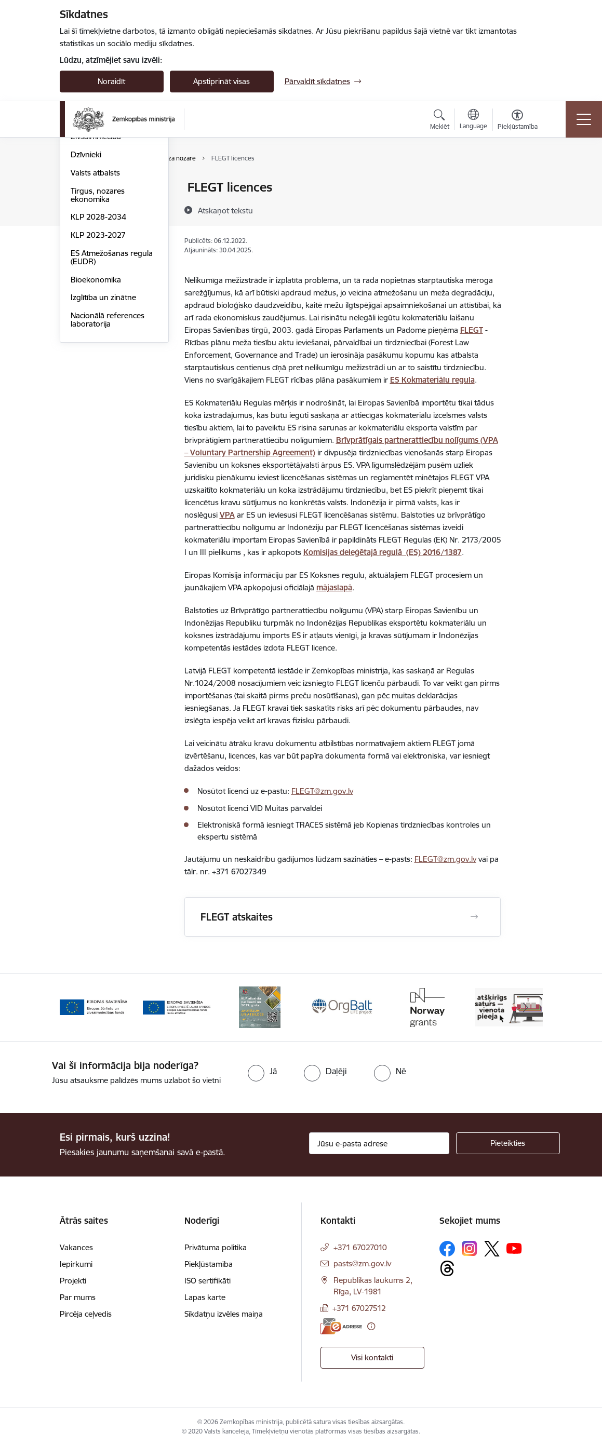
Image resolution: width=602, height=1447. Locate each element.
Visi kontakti (372, 1357)
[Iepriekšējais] (77, 1007)
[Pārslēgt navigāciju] (584, 119)
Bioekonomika (96, 403)
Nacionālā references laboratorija (107, 443)
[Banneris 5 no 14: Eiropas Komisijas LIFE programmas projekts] (426, 1006)
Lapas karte (204, 1297)
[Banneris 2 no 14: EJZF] (176, 1006)
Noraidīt (111, 81)
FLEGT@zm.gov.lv (322, 791)
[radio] (262, 1071)
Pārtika (83, 224)
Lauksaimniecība (99, 188)
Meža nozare (93, 242)
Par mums (78, 1297)
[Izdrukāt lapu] (528, 183)
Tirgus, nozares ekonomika (98, 318)
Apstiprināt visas (221, 81)
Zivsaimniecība (96, 260)
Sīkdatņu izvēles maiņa (223, 1314)
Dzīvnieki (86, 278)
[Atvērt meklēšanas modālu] (439, 121)
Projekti (73, 1281)
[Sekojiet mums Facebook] (447, 1248)
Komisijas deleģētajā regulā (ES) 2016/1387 (382, 552)
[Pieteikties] (508, 1143)
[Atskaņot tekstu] (225, 210)
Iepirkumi (76, 1264)
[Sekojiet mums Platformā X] (492, 1248)
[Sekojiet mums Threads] (447, 1268)
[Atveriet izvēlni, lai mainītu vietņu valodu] (473, 120)
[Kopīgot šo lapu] (528, 209)
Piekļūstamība (208, 1264)
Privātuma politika (215, 1247)
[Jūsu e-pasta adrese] (379, 1143)
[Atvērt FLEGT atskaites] (474, 917)
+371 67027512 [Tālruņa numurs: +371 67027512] (359, 1308)
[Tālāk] (526, 1007)
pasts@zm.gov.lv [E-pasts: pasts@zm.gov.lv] (362, 1263)
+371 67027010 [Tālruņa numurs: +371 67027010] (360, 1247)
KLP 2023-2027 (98, 358)
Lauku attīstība (96, 206)
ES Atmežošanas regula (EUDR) (112, 381)
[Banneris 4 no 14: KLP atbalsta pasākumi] (343, 1006)
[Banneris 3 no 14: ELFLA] (259, 1006)
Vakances (76, 1247)
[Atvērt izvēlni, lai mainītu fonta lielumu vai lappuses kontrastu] (517, 121)
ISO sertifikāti (207, 1281)
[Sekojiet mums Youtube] (514, 1248)
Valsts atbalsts (95, 296)
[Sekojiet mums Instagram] (469, 1248)
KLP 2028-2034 (98, 340)
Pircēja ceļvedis (86, 1314)
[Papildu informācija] (371, 1326)
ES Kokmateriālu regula (432, 380)
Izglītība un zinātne (103, 421)
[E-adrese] (341, 1326)
